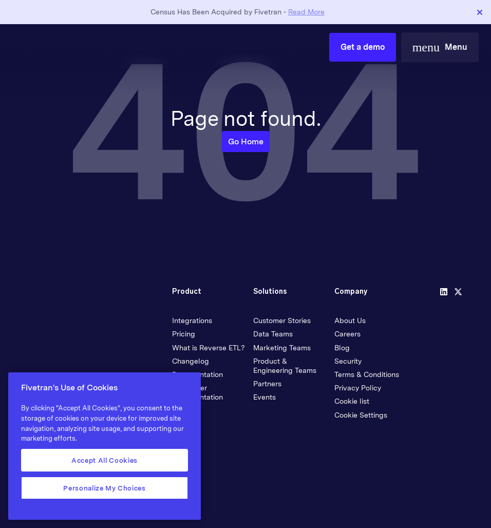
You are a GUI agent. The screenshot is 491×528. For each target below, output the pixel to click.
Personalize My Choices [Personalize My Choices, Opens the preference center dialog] (104, 488)
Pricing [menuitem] (183, 334)
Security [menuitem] (348, 361)
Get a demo (363, 47)
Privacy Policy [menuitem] (357, 388)
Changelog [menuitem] (190, 361)
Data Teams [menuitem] (273, 334)
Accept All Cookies (104, 460)
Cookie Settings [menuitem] (360, 415)
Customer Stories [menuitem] (282, 320)
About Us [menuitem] (350, 320)
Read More (306, 12)
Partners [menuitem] (267, 384)
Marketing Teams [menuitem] (282, 348)
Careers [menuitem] (347, 334)
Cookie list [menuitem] (351, 401)
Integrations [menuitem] (192, 320)
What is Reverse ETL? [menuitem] (208, 348)
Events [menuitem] (264, 397)
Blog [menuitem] (342, 348)
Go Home (245, 141)
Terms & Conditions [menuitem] (366, 374)
